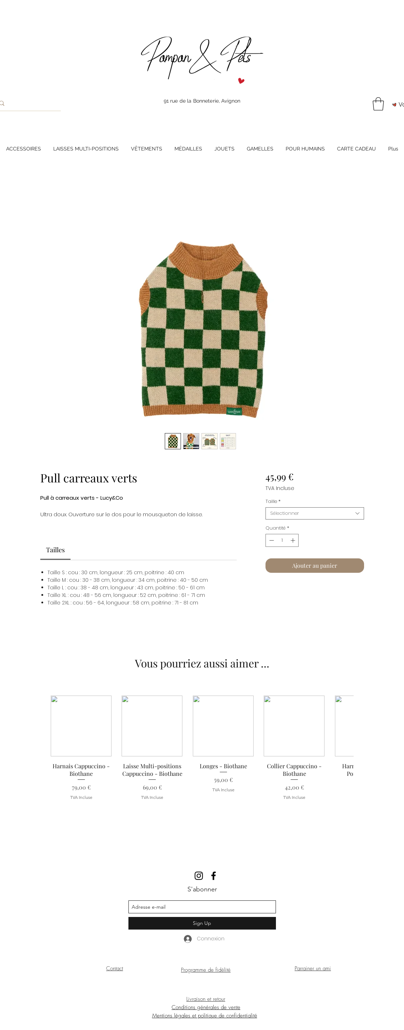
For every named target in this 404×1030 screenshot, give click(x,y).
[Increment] (293, 540)
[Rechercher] (26, 103)
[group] (202, 751)
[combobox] (314, 513)
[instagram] (198, 875)
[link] (55, 549)
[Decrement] (271, 540)
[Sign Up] (202, 923)
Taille (273, 501)
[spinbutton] (282, 540)
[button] (378, 104)
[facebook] (213, 875)
